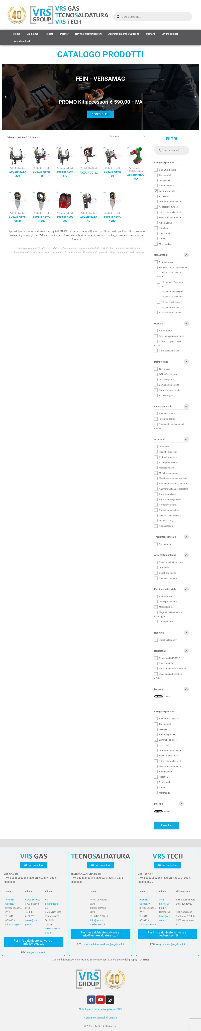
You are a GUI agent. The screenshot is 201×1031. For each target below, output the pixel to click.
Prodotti (49, 33)
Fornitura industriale (168, 217)
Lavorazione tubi (167, 191)
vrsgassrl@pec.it (36, 952)
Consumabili (165, 175)
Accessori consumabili (170, 312)
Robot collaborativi (168, 640)
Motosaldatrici (166, 607)
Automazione (165, 223)
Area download (21, 41)
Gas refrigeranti (166, 379)
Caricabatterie (166, 621)
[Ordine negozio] (127, 136)
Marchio (171, 690)
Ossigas (163, 180)
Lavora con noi (170, 33)
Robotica (163, 228)
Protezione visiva (167, 494)
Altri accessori (166, 526)
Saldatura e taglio (167, 170)
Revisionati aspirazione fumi (172, 668)
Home (16, 33)
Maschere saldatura (168, 473)
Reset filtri (166, 825)
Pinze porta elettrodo (169, 462)
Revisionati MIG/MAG (169, 658)
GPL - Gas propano (168, 374)
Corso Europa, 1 (33, 899)
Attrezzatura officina (168, 212)
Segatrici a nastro (167, 573)
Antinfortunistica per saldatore (173, 489)
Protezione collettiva (169, 510)
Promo (162, 238)
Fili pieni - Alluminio (171, 302)
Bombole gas (165, 185)
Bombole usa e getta (169, 385)
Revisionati (164, 233)
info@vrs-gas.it (13, 924)
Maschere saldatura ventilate (173, 478)
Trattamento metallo (168, 201)
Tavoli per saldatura (168, 601)
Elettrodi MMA (166, 262)
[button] (5, 97)
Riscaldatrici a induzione (171, 562)
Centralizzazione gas (169, 350)
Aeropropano (165, 330)
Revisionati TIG (166, 663)
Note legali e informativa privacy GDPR (100, 1009)
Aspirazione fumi (167, 207)
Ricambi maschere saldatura (173, 483)
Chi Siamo (32, 33)
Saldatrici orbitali (167, 413)
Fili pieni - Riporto (170, 307)
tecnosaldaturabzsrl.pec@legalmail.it (103, 944)
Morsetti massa (166, 467)
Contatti (150, 33)
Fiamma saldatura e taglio (171, 336)
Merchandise (165, 244)
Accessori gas (166, 395)
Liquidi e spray (166, 520)
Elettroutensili (165, 596)
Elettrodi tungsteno (168, 457)
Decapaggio (165, 544)
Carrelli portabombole (169, 390)
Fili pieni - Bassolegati (172, 291)
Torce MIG (164, 446)
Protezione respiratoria (170, 499)
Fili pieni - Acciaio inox (172, 296)
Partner (64, 33)
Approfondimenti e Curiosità (123, 33)
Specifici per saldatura (170, 515)
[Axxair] (162, 696)
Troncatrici (164, 567)
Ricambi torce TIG (168, 452)
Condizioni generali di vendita (100, 1017)
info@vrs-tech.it (147, 924)
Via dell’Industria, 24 (52, 903)
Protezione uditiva (167, 504)
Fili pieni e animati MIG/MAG (173, 267)
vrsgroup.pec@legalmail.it (170, 944)
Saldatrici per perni (168, 578)
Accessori (164, 196)
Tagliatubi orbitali (167, 419)
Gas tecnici (164, 369)
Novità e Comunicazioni (88, 33)
